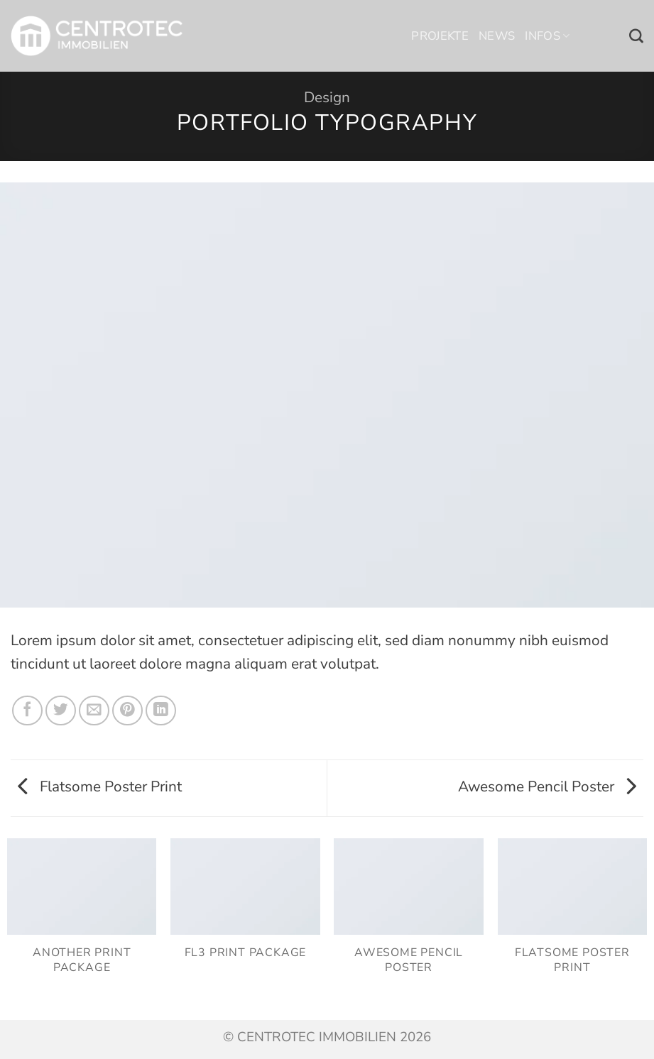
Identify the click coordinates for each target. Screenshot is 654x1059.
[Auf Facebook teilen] (27, 711)
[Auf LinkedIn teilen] (161, 711)
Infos (547, 36)
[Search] (636, 36)
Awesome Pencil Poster (547, 786)
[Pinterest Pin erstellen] (127, 711)
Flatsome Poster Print (100, 786)
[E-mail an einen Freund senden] (94, 711)
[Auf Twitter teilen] (60, 711)
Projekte (440, 36)
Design (327, 97)
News (497, 36)
